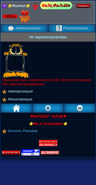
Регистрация (72, 28)
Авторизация (24, 28)
